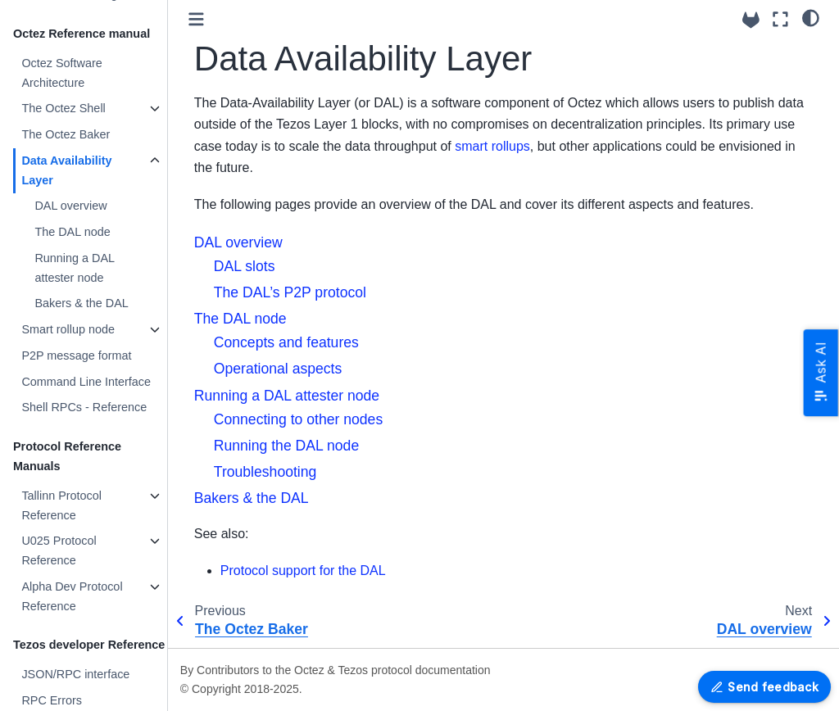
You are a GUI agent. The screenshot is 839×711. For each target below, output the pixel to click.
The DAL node (72, 231)
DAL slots (244, 266)
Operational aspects (278, 368)
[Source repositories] (751, 20)
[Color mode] (811, 17)
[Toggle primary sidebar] (196, 19)
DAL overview (70, 205)
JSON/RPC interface (75, 674)
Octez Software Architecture (61, 73)
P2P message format (76, 355)
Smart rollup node (68, 329)
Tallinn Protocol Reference (61, 505)
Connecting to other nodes (298, 419)
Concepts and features (286, 342)
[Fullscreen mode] (780, 19)
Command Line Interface (86, 381)
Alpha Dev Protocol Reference (71, 596)
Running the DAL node (286, 445)
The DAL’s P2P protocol (290, 292)
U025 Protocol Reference (58, 550)
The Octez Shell (63, 108)
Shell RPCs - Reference (84, 407)
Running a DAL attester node (74, 267)
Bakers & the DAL (81, 303)
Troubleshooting (265, 472)
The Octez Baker (65, 134)
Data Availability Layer (66, 170)
